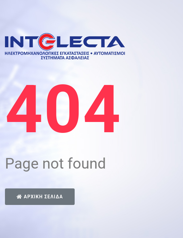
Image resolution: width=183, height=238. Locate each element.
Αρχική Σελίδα (40, 196)
